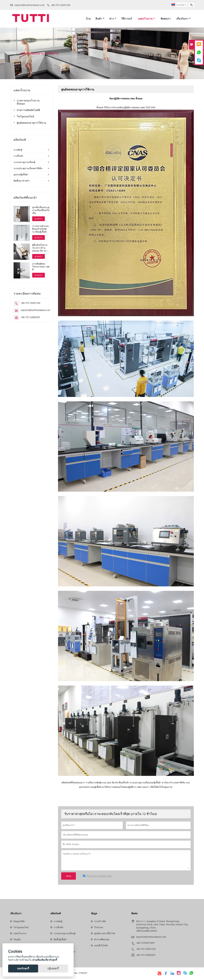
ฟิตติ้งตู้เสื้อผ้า (60, 939)
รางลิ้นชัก (18, 156)
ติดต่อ (134, 913)
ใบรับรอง (98, 927)
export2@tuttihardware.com (30, 5)
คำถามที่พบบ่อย (101, 939)
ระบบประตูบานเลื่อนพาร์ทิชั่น (28, 168)
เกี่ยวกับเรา (183, 19)
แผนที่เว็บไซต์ (101, 945)
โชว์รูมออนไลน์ (25, 116)
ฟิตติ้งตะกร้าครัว (22, 180)
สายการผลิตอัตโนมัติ (28, 110)
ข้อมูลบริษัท (19, 921)
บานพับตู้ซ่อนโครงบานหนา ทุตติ (40, 267)
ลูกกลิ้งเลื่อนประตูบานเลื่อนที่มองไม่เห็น (40, 210)
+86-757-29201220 (60, 5)
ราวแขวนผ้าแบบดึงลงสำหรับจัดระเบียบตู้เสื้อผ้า (40, 229)
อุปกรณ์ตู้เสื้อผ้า (21, 174)
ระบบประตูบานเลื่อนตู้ (24, 162)
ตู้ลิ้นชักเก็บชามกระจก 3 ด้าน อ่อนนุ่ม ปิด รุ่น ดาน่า (41, 248)
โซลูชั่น (17, 939)
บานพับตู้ (18, 149)
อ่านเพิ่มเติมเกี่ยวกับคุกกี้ (44, 959)
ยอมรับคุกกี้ (23, 968)
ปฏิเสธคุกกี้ (53, 968)
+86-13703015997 (145, 943)
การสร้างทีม (100, 921)
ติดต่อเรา (166, 19)
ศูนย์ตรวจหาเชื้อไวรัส (104, 933)
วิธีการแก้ (126, 19)
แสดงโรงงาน (146, 19)
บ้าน (88, 19)
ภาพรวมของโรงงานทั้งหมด (28, 102)
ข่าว (112, 19)
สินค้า (99, 19)
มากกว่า (38, 218)
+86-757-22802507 (30, 317)
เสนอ (68, 876)
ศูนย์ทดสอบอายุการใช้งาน (31, 123)
